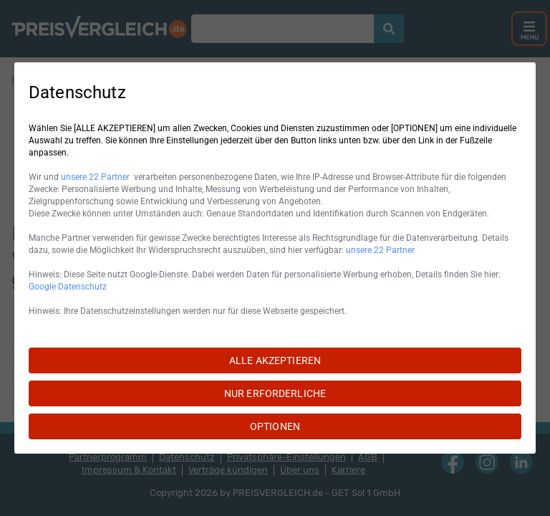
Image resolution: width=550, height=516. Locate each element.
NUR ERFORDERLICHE (275, 393)
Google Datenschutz (68, 287)
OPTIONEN (275, 426)
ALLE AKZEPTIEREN (275, 360)
